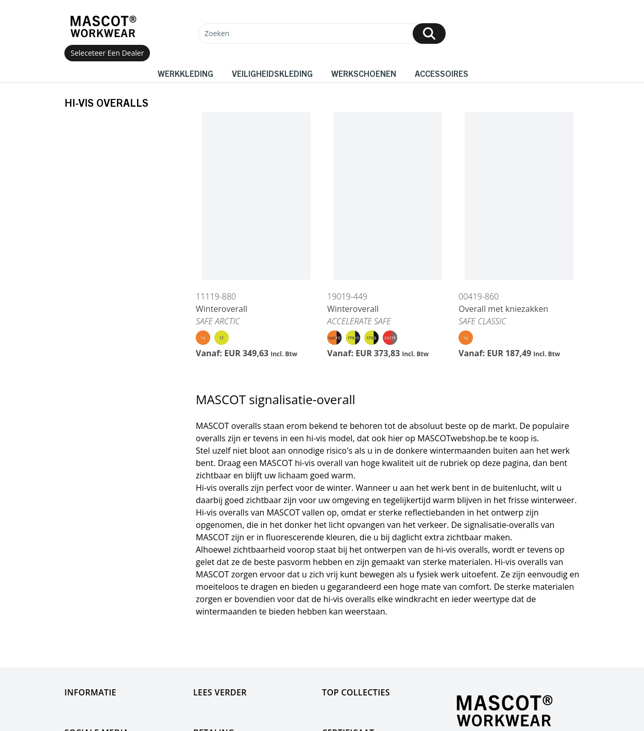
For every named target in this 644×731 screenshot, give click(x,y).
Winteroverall (221, 308)
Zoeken (217, 33)
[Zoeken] (322, 33)
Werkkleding (185, 73)
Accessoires (441, 73)
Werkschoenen (363, 73)
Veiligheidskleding (272, 73)
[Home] (103, 26)
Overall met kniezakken (503, 308)
